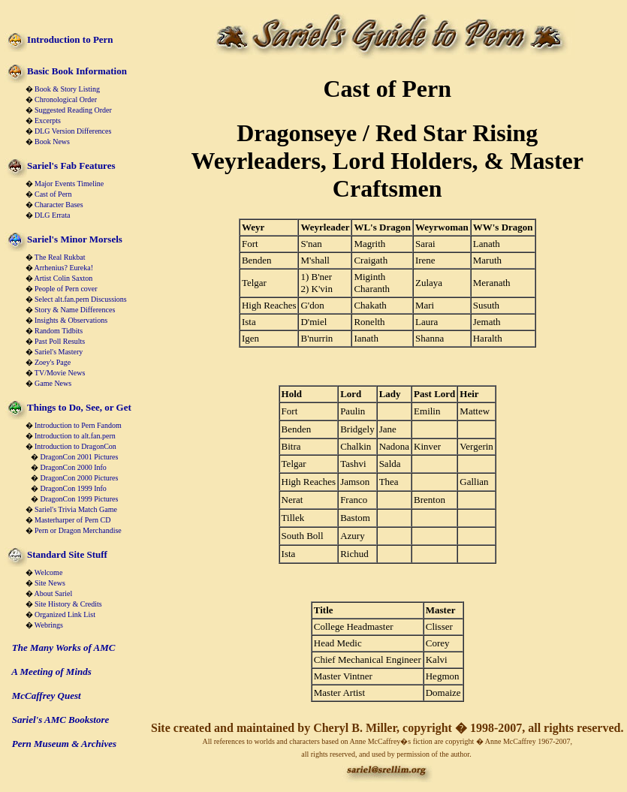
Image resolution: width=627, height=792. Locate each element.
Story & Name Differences (75, 310)
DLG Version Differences (73, 131)
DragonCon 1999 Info (74, 488)
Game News (53, 383)
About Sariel (53, 593)
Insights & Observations (71, 320)
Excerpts (48, 120)
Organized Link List (65, 614)
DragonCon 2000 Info (74, 467)
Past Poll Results (60, 341)
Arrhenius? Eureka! (63, 267)
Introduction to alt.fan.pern (75, 436)
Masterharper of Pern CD (72, 520)
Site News (50, 583)
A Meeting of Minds (51, 671)
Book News (52, 141)
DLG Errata (52, 215)
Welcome (49, 572)
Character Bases (59, 204)
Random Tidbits (59, 331)
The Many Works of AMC (64, 647)
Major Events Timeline (69, 183)
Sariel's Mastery (59, 352)
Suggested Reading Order (73, 110)
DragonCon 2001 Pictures (80, 457)
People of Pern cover (66, 289)
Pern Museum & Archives (64, 743)
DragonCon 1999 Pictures (80, 499)
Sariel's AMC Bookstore (61, 719)
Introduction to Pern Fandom (78, 425)
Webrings (49, 625)
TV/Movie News (60, 373)
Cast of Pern (53, 194)
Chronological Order (66, 99)
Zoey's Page (53, 362)
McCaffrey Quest (46, 695)
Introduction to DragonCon (75, 446)
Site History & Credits (68, 604)
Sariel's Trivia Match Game (76, 509)
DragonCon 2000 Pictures (80, 478)
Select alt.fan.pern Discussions (81, 299)
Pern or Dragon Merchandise (78, 530)
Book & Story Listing (67, 89)
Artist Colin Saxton (63, 278)
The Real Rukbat (60, 257)
